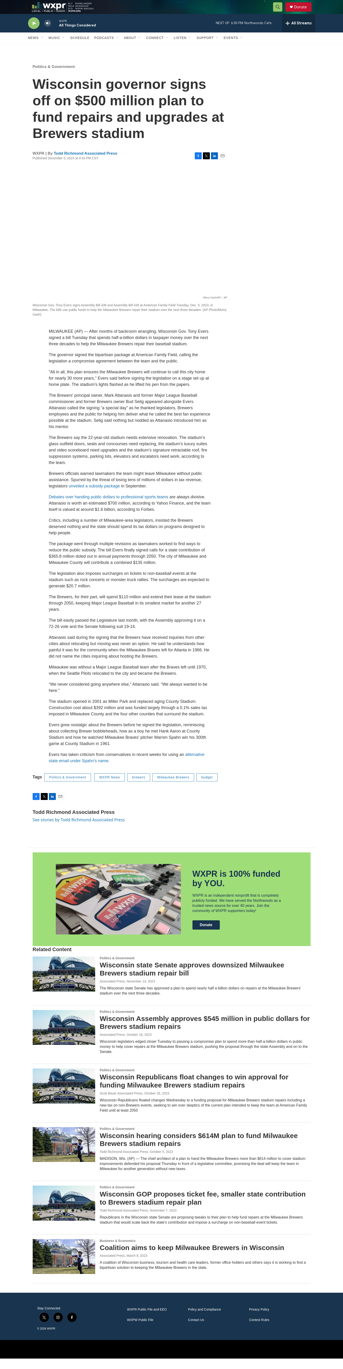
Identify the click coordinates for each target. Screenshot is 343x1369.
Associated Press (112, 992)
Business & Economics (118, 1251)
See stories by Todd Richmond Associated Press (79, 830)
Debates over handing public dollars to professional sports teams (108, 507)
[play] (34, 33)
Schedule (80, 48)
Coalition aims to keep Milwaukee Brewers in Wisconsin (192, 1258)
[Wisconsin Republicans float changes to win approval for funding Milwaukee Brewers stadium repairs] (64, 1096)
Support (205, 48)
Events (231, 48)
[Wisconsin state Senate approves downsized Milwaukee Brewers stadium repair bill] (64, 984)
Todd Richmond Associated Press (85, 164)
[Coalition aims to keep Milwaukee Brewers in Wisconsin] (64, 1267)
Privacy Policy (259, 1320)
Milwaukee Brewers (173, 788)
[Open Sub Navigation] (42, 48)
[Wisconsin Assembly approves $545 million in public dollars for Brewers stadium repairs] (64, 1037)
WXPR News (109, 788)
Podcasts (104, 48)
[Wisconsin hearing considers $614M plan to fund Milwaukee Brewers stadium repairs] (64, 1155)
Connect (155, 48)
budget (207, 788)
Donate (303, 12)
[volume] (48, 34)
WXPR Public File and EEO (147, 1320)
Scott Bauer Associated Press (121, 1104)
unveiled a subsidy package (94, 496)
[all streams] (298, 33)
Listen (180, 48)
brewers (138, 788)
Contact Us (196, 1330)
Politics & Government (54, 77)
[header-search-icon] (280, 12)
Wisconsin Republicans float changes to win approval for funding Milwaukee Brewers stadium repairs (194, 1091)
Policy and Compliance (204, 1320)
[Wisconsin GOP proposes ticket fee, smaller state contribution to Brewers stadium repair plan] (64, 1213)
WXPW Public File (140, 1330)
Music (54, 48)
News (33, 48)
